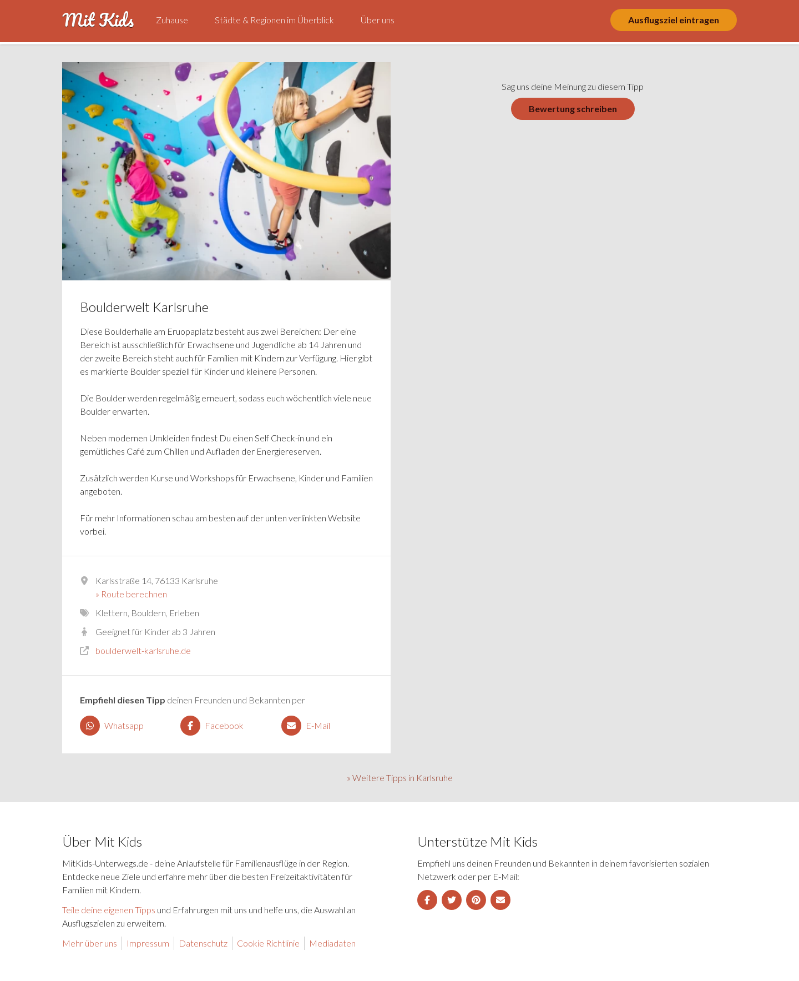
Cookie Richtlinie (268, 943)
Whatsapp (112, 726)
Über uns (378, 19)
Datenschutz (203, 943)
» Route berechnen (131, 593)
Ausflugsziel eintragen (673, 19)
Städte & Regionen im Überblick (274, 19)
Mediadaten (332, 943)
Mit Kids (98, 20)
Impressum (148, 943)
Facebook (212, 726)
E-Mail (305, 726)
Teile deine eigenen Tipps (108, 909)
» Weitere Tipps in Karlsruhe (400, 777)
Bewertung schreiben (573, 108)
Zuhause (172, 19)
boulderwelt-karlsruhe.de (143, 650)
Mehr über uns (89, 943)
